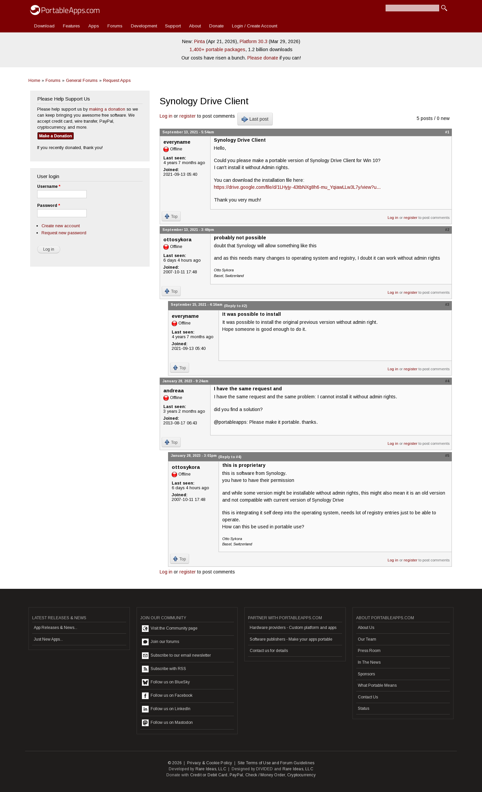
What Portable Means (377, 685)
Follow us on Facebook (167, 695)
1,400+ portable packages (217, 49)
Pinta (199, 41)
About (195, 25)
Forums (115, 25)
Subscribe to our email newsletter (176, 655)
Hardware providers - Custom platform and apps (293, 627)
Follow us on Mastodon (167, 722)
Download (44, 25)
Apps (93, 25)
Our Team (367, 639)
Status (363, 708)
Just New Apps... (48, 639)
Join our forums (160, 642)
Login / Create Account (254, 25)
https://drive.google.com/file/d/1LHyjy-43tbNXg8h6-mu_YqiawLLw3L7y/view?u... (297, 187)
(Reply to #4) (229, 457)
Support (173, 25)
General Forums (82, 80)
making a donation (107, 109)
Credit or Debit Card (209, 775)
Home (34, 80)
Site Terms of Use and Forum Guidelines (276, 763)
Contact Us (368, 697)
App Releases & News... (55, 627)
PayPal (236, 775)
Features (71, 25)
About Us (366, 627)
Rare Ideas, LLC (210, 769)
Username (48, 186)
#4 (447, 381)
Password (48, 205)
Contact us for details (269, 650)
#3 (447, 304)
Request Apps (117, 80)
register (187, 116)
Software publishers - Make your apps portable (291, 639)
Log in (166, 116)
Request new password (64, 232)
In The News (369, 662)
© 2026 (175, 763)
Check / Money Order (265, 775)
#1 (447, 132)
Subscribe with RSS (164, 669)
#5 (447, 455)
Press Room (369, 650)
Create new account (61, 225)
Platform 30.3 (253, 41)
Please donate (262, 57)
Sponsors (366, 674)
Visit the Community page (169, 628)
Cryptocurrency (301, 775)
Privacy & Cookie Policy (209, 763)
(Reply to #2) (235, 306)
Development (144, 25)
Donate (216, 25)
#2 (447, 230)
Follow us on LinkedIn (166, 709)
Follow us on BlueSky (166, 682)
